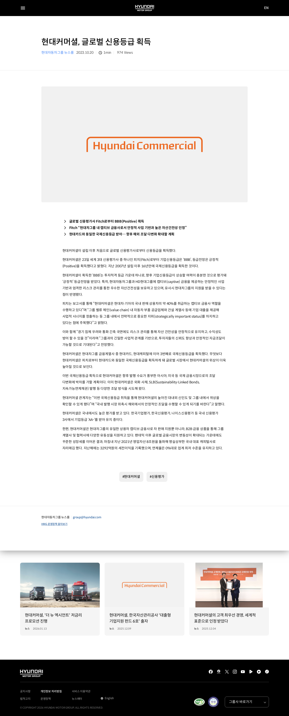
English (109, 698)
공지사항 (25, 691)
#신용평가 (157, 477)
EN (266, 8)
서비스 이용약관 (81, 691)
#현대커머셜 (131, 477)
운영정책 (46, 699)
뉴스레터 (77, 699)
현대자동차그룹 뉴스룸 (57, 53)
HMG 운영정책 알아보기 (54, 524)
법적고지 (25, 699)
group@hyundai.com (87, 517)
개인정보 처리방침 (51, 691)
